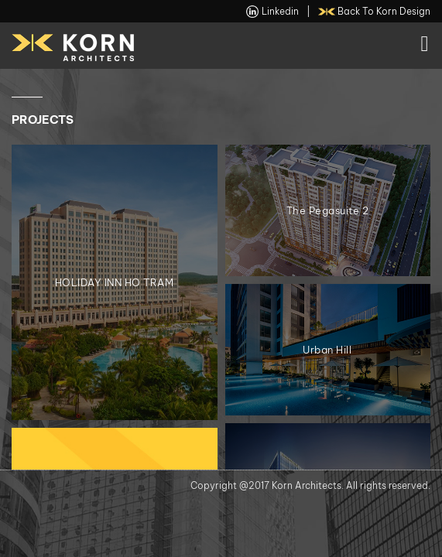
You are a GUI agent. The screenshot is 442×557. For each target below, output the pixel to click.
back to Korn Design (374, 11)
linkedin (272, 11)
